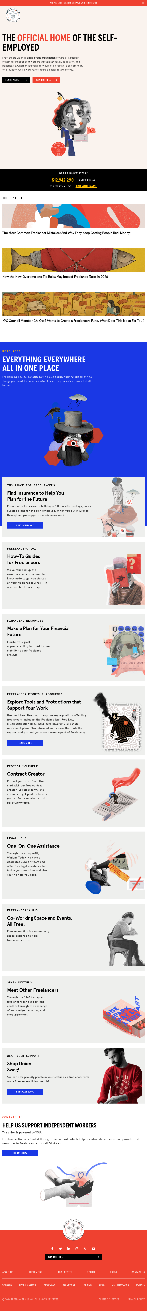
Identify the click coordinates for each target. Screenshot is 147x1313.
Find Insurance (25, 526)
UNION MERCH (35, 1274)
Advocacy (49, 1287)
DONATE (91, 1274)
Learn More (16, 80)
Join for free (74, 1259)
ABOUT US (7, 1274)
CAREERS (7, 1287)
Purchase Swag (26, 1093)
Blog (102, 1287)
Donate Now (20, 1155)
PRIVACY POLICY (136, 1301)
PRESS (113, 1274)
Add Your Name (86, 186)
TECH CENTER (65, 1274)
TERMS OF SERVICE (109, 1301)
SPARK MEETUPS (28, 1287)
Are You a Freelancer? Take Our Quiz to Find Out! (97, 2)
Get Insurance (120, 1287)
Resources (69, 1287)
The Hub (87, 1287)
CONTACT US (138, 1274)
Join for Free (46, 80)
